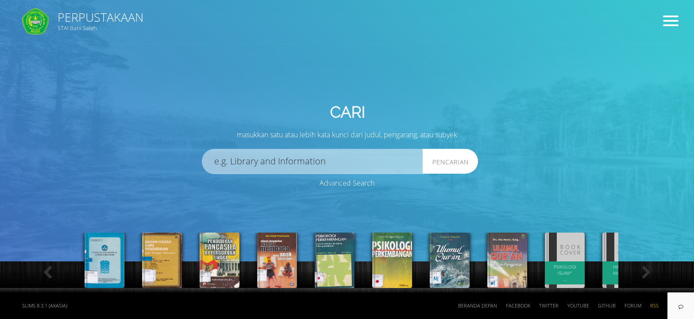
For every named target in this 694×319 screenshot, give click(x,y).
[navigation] (680, 305)
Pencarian (450, 162)
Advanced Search (347, 183)
